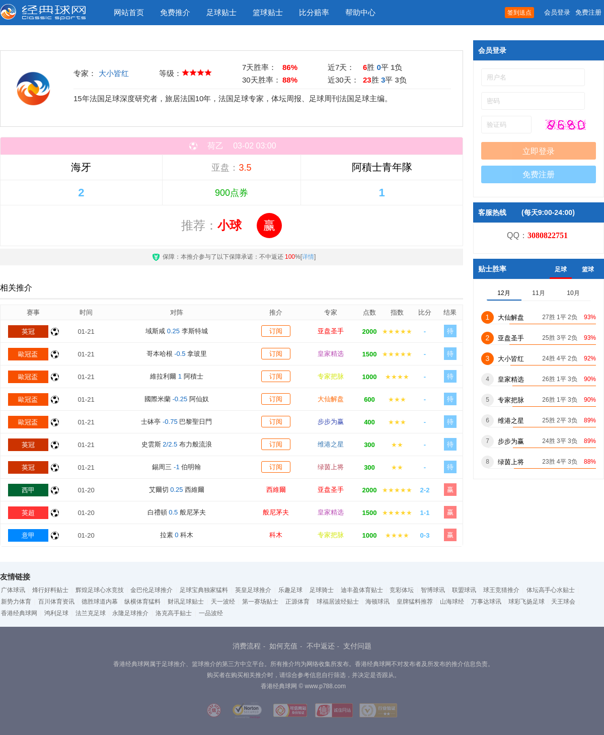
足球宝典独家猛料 (204, 590)
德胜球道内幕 (100, 601)
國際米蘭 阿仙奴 (176, 399)
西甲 (28, 490)
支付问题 (357, 646)
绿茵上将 (331, 467)
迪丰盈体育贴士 (362, 590)
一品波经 (211, 613)
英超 (28, 513)
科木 (275, 535)
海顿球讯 (377, 601)
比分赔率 (314, 12)
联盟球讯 (464, 590)
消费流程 (247, 646)
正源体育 (297, 601)
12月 (503, 293)
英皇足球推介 (253, 590)
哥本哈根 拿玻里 (176, 353)
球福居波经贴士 (338, 601)
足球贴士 (221, 12)
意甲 (28, 535)
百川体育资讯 (56, 601)
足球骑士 (322, 590)
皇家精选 (331, 353)
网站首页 (129, 12)
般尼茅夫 (276, 512)
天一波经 (223, 601)
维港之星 (331, 444)
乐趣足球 (290, 590)
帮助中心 (360, 12)
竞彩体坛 (402, 590)
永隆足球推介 (130, 613)
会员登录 (557, 12)
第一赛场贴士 (260, 601)
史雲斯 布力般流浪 (176, 444)
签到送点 (519, 12)
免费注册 (588, 12)
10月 (573, 293)
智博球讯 (433, 590)
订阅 (275, 331)
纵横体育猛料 (142, 601)
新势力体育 (16, 601)
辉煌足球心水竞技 (100, 590)
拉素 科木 (176, 535)
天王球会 (563, 601)
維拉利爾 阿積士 (176, 376)
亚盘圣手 (331, 331)
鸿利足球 (56, 613)
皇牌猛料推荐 (415, 601)
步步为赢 (331, 421)
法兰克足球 (91, 613)
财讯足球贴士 (186, 601)
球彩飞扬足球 (526, 601)
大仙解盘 (331, 399)
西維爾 (276, 489)
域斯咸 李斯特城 (176, 331)
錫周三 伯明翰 (176, 467)
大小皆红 (114, 73)
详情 (308, 256)
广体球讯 (13, 590)
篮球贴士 (268, 12)
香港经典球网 (19, 613)
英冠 (28, 331)
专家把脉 (331, 376)
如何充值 (283, 646)
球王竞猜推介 (501, 590)
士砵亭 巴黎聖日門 (176, 421)
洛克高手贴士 (174, 613)
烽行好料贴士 (50, 590)
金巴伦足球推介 (151, 590)
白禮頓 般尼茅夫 (176, 512)
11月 (538, 293)
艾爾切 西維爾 (177, 489)
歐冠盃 (28, 354)
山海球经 (452, 601)
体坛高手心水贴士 (550, 590)
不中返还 (321, 646)
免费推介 (175, 12)
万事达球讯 (486, 601)
